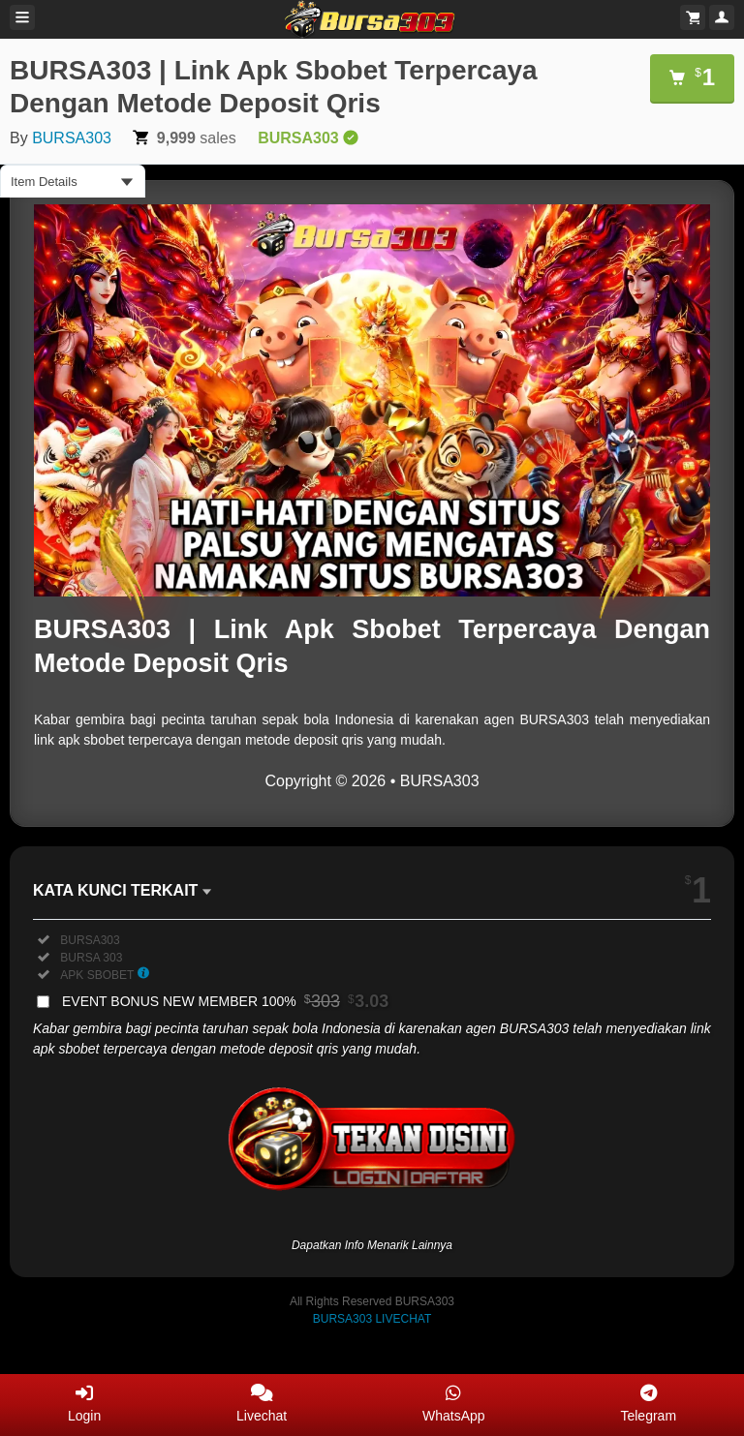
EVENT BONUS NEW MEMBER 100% (225, 1001)
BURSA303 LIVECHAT (372, 1319)
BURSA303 (71, 138)
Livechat (261, 1403)
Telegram (648, 1403)
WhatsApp (453, 1403)
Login (84, 1403)
